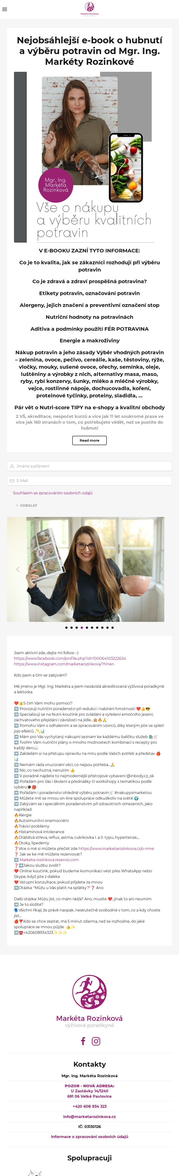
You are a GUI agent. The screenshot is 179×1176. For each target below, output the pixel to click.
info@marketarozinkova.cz (88, 1116)
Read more (89, 440)
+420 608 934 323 (88, 1106)
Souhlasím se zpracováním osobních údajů (53, 485)
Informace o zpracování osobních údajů (88, 1137)
